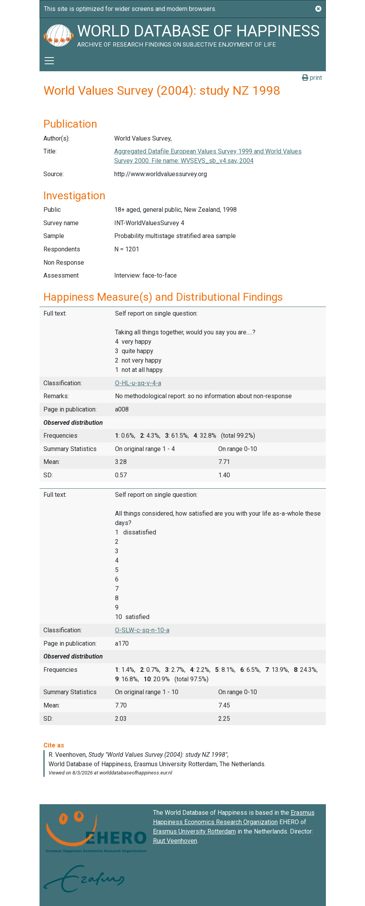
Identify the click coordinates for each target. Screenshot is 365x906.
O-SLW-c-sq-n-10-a (142, 630)
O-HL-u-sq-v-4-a (138, 383)
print (312, 77)
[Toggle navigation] (49, 60)
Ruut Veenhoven (175, 841)
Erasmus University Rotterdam (194, 831)
